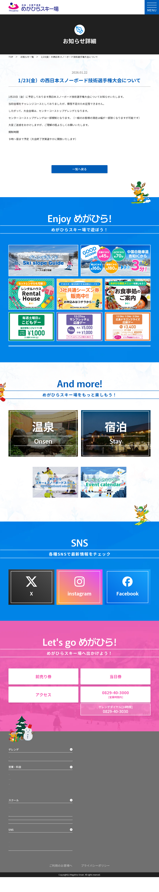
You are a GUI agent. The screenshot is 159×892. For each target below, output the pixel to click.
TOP (10, 56)
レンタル (15, 811)
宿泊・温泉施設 (17, 842)
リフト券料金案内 (20, 806)
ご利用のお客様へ (60, 881)
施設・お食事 (16, 778)
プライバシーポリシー (95, 881)
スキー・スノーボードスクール (26, 829)
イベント (15, 816)
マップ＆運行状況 (20, 771)
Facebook (87, 781)
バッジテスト (17, 834)
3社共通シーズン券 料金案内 (25, 801)
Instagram (87, 776)
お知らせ (13, 864)
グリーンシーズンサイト (94, 788)
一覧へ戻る (79, 169)
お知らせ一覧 (27, 56)
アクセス (13, 853)
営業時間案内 (17, 796)
